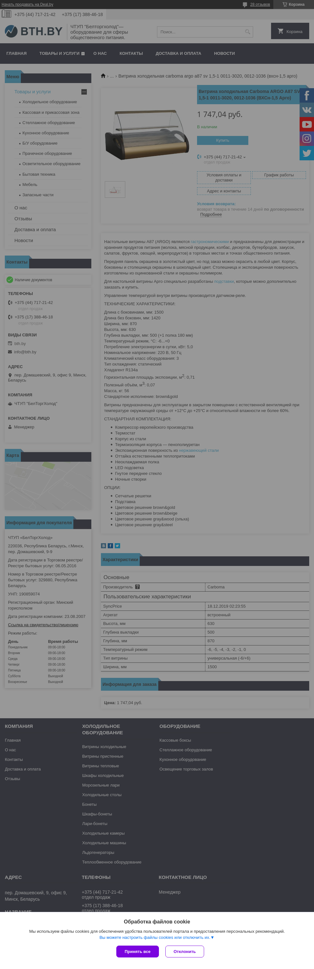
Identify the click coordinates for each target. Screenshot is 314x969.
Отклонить (185, 951)
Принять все (138, 951)
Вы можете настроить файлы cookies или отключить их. (154, 937)
